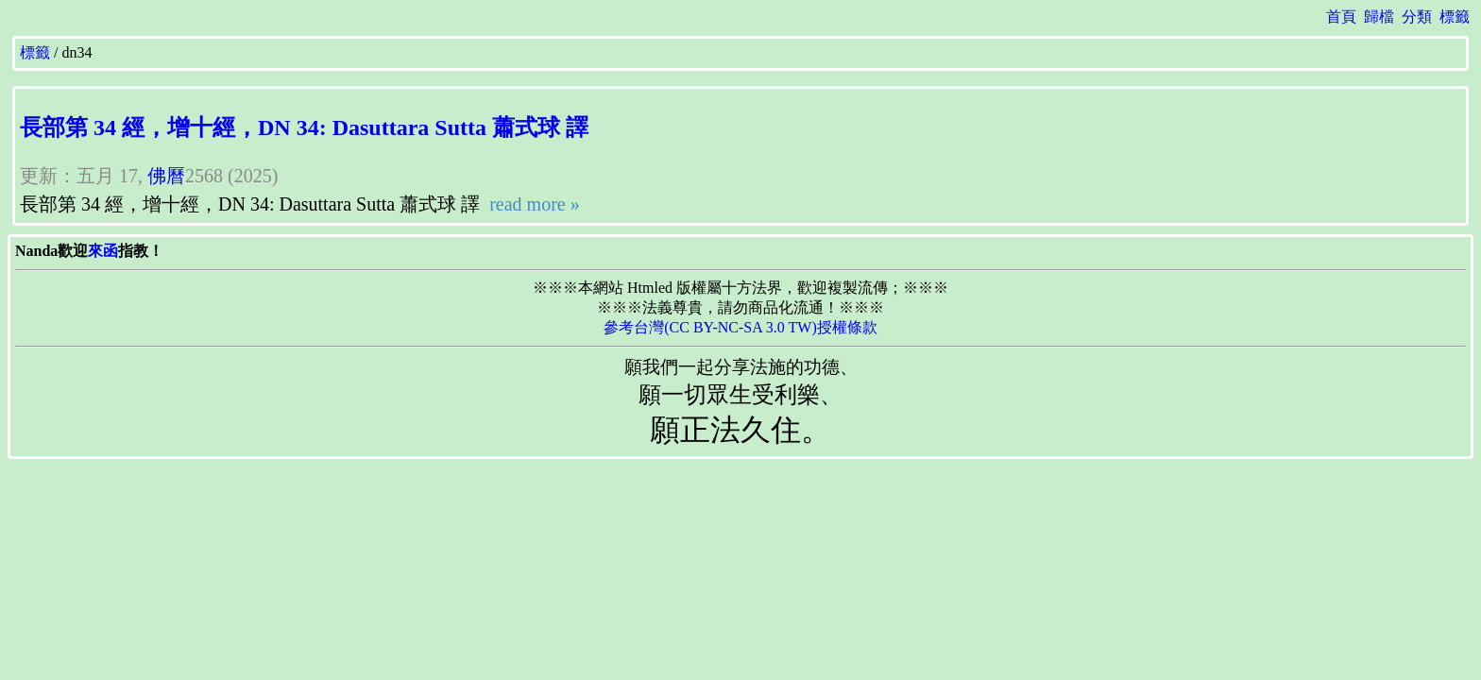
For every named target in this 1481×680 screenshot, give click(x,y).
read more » (532, 204)
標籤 (1454, 16)
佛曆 (166, 175)
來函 (103, 251)
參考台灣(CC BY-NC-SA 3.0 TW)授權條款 (740, 327)
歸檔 (1379, 16)
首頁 (1341, 16)
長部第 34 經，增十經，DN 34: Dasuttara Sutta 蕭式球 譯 (304, 127)
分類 (1417, 16)
